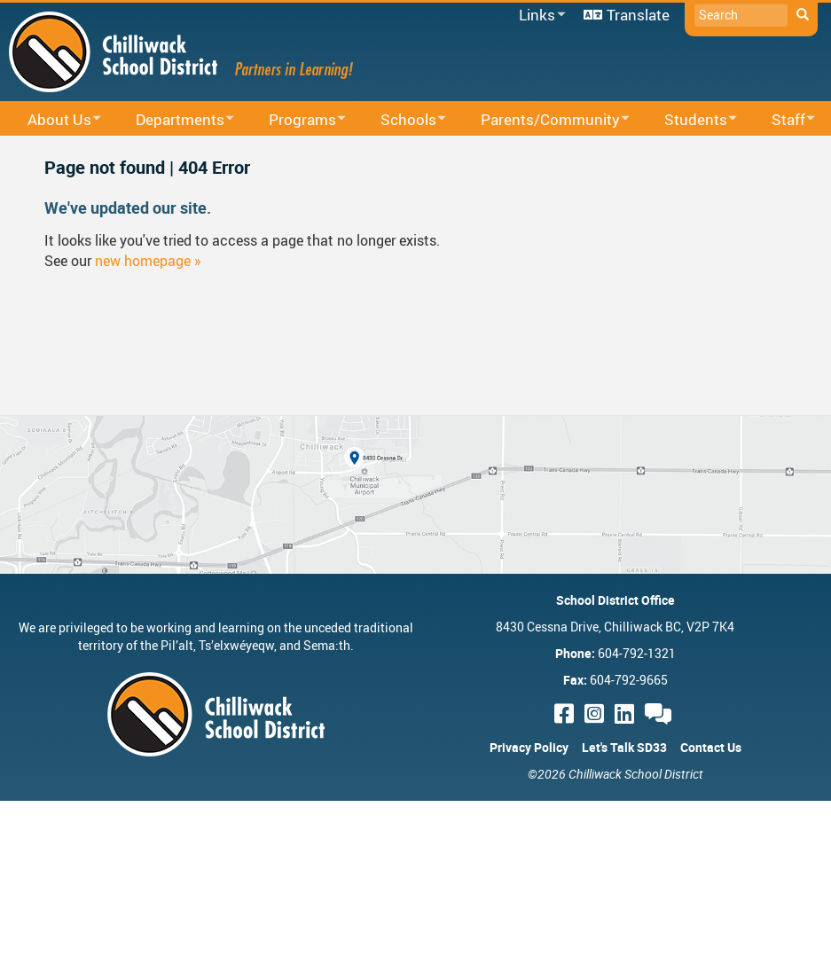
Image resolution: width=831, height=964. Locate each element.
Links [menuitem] (539, 15)
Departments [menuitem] (173, 120)
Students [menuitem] (689, 120)
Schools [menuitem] (401, 120)
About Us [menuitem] (52, 120)
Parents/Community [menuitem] (544, 120)
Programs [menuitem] (296, 120)
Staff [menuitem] (782, 120)
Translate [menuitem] (638, 14)
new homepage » (148, 260)
